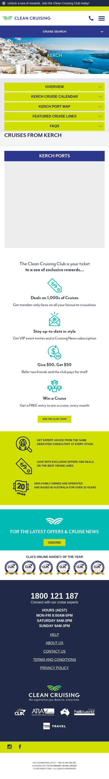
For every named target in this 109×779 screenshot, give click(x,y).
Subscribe (54, 542)
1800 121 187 (54, 596)
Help (54, 635)
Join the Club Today (54, 419)
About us (54, 643)
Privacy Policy (54, 668)
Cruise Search (54, 31)
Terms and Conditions (54, 660)
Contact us (54, 651)
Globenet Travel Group (63, 766)
